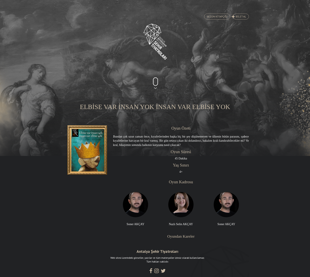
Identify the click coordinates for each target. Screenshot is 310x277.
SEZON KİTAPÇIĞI (217, 16)
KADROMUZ (170, 5)
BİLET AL (239, 16)
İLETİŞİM (233, 5)
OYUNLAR (77, 5)
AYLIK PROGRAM (136, 5)
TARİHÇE (105, 5)
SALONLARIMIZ (203, 5)
